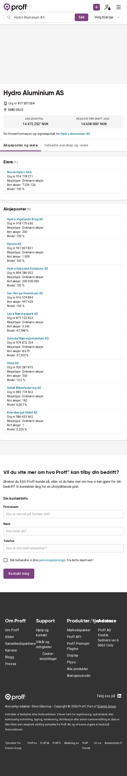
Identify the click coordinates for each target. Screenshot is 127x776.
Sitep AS (13, 363)
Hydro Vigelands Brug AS (25, 219)
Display (72, 655)
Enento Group (107, 706)
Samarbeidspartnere (20, 644)
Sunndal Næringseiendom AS (28, 338)
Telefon (8, 541)
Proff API (74, 637)
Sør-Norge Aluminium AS (25, 293)
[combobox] (43, 17)
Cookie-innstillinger (48, 656)
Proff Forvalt (86, 746)
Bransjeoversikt (78, 676)
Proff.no (32, 743)
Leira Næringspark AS (22, 313)
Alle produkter (77, 669)
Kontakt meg (18, 574)
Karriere (11, 650)
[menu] (118, 7)
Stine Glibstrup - (43, 706)
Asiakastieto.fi (113, 743)
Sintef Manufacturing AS (24, 387)
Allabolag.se (71, 743)
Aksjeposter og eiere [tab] (20, 145)
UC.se (97, 743)
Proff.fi (57, 743)
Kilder (9, 637)
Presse (10, 664)
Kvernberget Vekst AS (22, 412)
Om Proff (12, 630)
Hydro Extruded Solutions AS (27, 268)
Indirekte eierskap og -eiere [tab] (66, 145)
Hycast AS (14, 244)
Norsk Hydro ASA (19, 172)
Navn (7, 524)
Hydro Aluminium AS (75, 133)
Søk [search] (81, 17)
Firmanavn (10, 506)
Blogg (9, 657)
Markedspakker (78, 630)
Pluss (71, 662)
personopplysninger (52, 560)
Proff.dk (44, 743)
